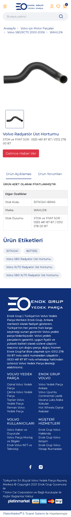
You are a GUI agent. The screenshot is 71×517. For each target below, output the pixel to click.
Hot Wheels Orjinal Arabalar (50, 409)
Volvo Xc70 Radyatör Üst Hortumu (29, 267)
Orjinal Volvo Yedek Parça (19, 386)
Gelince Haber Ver (21, 153)
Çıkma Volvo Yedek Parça (19, 394)
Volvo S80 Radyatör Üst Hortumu (28, 259)
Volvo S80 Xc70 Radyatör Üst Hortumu (32, 275)
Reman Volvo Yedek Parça (16, 409)
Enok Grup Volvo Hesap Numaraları (50, 447)
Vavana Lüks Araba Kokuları (50, 401)
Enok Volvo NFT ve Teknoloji (19, 447)
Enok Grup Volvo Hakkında (49, 431)
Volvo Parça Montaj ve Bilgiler (20, 439)
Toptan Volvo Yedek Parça (15, 401)
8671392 (31, 251)
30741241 (12, 251)
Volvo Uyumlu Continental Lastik (50, 394)
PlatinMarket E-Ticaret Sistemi (24, 513)
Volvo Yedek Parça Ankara (50, 386)
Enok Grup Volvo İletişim (49, 439)
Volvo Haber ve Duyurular (17, 431)
